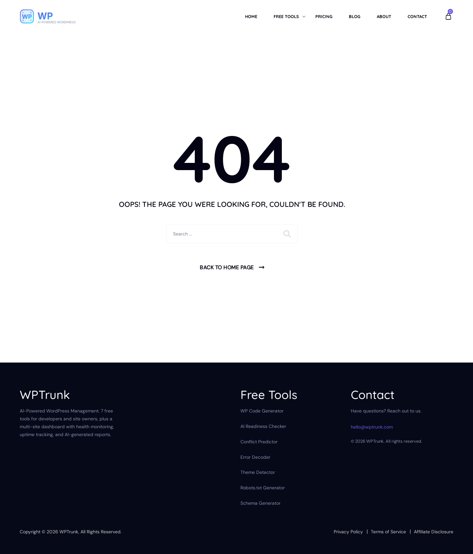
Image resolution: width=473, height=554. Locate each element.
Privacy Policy (348, 532)
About (384, 16)
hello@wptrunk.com (372, 427)
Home (251, 16)
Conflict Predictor (259, 442)
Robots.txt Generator (262, 488)
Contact (417, 16)
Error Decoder (255, 457)
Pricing (323, 16)
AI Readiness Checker (263, 426)
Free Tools (286, 16)
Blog (354, 16)
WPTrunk (68, 532)
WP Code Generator (261, 411)
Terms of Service (388, 532)
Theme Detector (257, 472)
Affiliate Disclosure (433, 532)
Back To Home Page (227, 267)
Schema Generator (260, 503)
